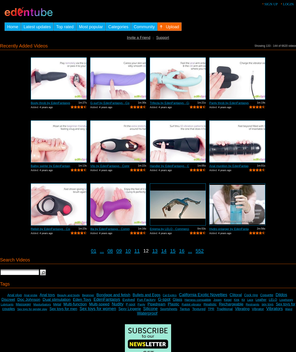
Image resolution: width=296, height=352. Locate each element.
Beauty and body (68, 295)
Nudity (117, 304)
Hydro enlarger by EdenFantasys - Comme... (229, 229)
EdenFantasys (106, 299)
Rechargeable (231, 304)
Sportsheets (168, 309)
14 (163, 250)
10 (128, 250)
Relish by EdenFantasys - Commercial (50, 229)
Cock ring (251, 295)
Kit (243, 300)
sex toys (267, 304)
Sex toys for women (98, 308)
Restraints (252, 304)
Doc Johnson (28, 299)
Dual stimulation (57, 299)
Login (288, 4)
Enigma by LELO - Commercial (169, 229)
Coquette (266, 295)
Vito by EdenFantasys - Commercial (110, 166)
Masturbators (42, 304)
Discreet (8, 300)
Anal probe (30, 295)
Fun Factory (146, 300)
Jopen (217, 300)
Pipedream (156, 304)
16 (181, 250)
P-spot (130, 304)
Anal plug (14, 295)
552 (200, 250)
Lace (250, 300)
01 (93, 250)
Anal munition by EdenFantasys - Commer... (229, 166)
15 (173, 250)
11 (137, 250)
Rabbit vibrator (191, 304)
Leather (261, 300)
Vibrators (274, 308)
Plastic (173, 304)
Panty (141, 304)
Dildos (281, 294)
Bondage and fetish (113, 295)
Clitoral (236, 295)
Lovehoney (286, 300)
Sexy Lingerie (129, 309)
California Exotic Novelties (203, 294)
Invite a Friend (138, 38)
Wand (288, 309)
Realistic (210, 304)
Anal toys (47, 295)
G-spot (164, 299)
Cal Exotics (170, 295)
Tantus (185, 309)
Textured (199, 309)
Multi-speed (99, 304)
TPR (211, 309)
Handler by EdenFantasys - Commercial (169, 166)
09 (119, 250)
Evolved (128, 300)
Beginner (88, 295)
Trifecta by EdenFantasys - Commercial (169, 103)
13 (154, 250)
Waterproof (147, 313)
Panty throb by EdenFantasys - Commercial (229, 103)
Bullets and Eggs (146, 295)
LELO (273, 300)
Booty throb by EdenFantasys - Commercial (50, 103)
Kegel (227, 300)
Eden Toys (82, 299)
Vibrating (242, 309)
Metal (57, 304)
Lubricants (7, 304)
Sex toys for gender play (32, 309)
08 (110, 250)
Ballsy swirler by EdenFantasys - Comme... (50, 166)
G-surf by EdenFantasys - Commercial (110, 103)
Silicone (150, 308)
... (102, 250)
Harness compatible (198, 300)
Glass (177, 300)
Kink (236, 300)
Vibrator (258, 309)
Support (162, 38)
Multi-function (75, 304)
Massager (23, 304)
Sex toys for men (63, 309)
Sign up (271, 4)
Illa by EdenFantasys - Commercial (110, 229)
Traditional (225, 309)
